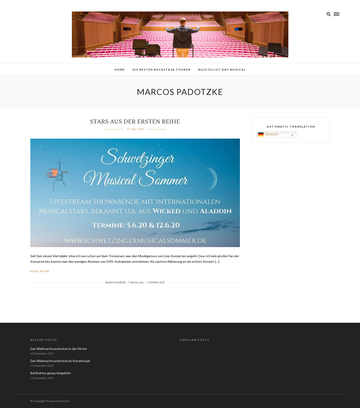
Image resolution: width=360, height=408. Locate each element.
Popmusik (157, 282)
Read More (39, 271)
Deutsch (268, 134)
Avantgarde (115, 282)
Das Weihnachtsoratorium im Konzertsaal (60, 361)
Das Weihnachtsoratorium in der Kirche (58, 349)
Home (120, 69)
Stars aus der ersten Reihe (135, 121)
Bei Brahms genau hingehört (50, 373)
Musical (137, 282)
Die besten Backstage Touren (161, 69)
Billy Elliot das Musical (222, 69)
